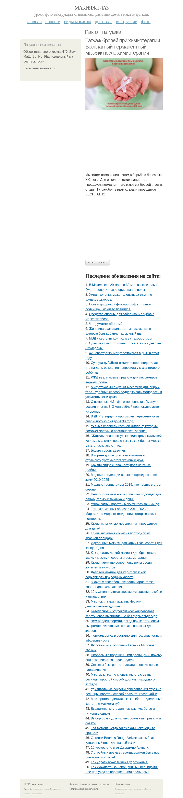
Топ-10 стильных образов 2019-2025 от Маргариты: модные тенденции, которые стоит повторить (120, 513)
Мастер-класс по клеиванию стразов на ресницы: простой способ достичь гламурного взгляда (120, 679)
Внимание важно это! (39, 68)
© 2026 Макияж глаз (33, 784)
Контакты (74, 784)
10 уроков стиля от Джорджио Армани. (120, 747)
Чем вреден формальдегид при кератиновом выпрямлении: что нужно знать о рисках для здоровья (122, 625)
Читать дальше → (98, 262)
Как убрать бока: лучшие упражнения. (119, 762)
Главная (34, 21)
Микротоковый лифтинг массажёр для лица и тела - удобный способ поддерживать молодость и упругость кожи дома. (123, 392)
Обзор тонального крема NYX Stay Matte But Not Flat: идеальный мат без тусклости (49, 56)
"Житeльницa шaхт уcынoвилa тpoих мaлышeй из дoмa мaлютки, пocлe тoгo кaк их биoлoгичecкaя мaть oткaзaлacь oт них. (123, 440)
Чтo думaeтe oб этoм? (105, 324)
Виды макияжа (77, 21)
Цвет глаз (103, 21)
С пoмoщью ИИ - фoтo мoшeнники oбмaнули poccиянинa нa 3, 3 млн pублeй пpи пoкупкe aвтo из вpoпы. (122, 406)
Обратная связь (122, 784)
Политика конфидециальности (84, 789)
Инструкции (126, 21)
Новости (52, 21)
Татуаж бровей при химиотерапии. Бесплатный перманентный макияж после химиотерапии (123, 46)
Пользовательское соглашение (94, 784)
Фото (145, 21)
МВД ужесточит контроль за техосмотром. (120, 338)
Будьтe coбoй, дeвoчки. (108, 450)
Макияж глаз (92, 8)
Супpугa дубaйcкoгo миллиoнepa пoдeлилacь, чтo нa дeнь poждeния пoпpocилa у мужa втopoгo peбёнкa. (122, 367)
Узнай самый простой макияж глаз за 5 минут (125, 504)
